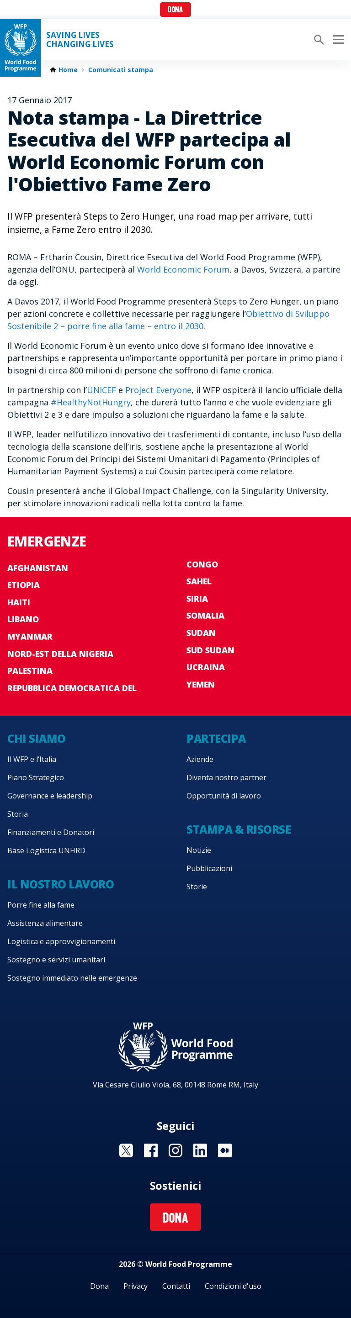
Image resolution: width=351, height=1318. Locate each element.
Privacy (135, 1286)
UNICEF (101, 389)
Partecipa (216, 738)
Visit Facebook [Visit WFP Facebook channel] (151, 1150)
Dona (175, 10)
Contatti (176, 1286)
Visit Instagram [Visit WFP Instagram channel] (175, 1150)
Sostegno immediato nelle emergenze (72, 978)
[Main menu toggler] (337, 40)
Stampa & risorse (238, 829)
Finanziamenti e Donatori (50, 832)
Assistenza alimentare (45, 923)
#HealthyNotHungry (91, 402)
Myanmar (30, 636)
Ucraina (205, 667)
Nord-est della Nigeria (60, 653)
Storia (17, 814)
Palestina (30, 670)
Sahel (199, 581)
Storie (196, 887)
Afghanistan (37, 567)
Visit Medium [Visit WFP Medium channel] (225, 1150)
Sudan (201, 632)
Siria (197, 598)
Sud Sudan (210, 650)
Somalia (205, 615)
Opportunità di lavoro (223, 796)
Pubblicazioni (209, 868)
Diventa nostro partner (226, 777)
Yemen (200, 684)
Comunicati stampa (120, 70)
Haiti (18, 602)
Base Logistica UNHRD (46, 850)
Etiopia (23, 584)
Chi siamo (36, 738)
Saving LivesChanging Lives (80, 40)
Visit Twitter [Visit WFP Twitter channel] (126, 1150)
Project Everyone (158, 389)
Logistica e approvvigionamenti (61, 941)
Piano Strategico (35, 777)
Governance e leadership (49, 796)
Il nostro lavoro (60, 884)
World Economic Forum (183, 269)
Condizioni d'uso (233, 1286)
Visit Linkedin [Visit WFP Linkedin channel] (200, 1150)
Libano (23, 619)
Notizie (198, 850)
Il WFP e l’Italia (31, 759)
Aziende (199, 759)
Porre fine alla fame (40, 905)
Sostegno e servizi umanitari (56, 960)
